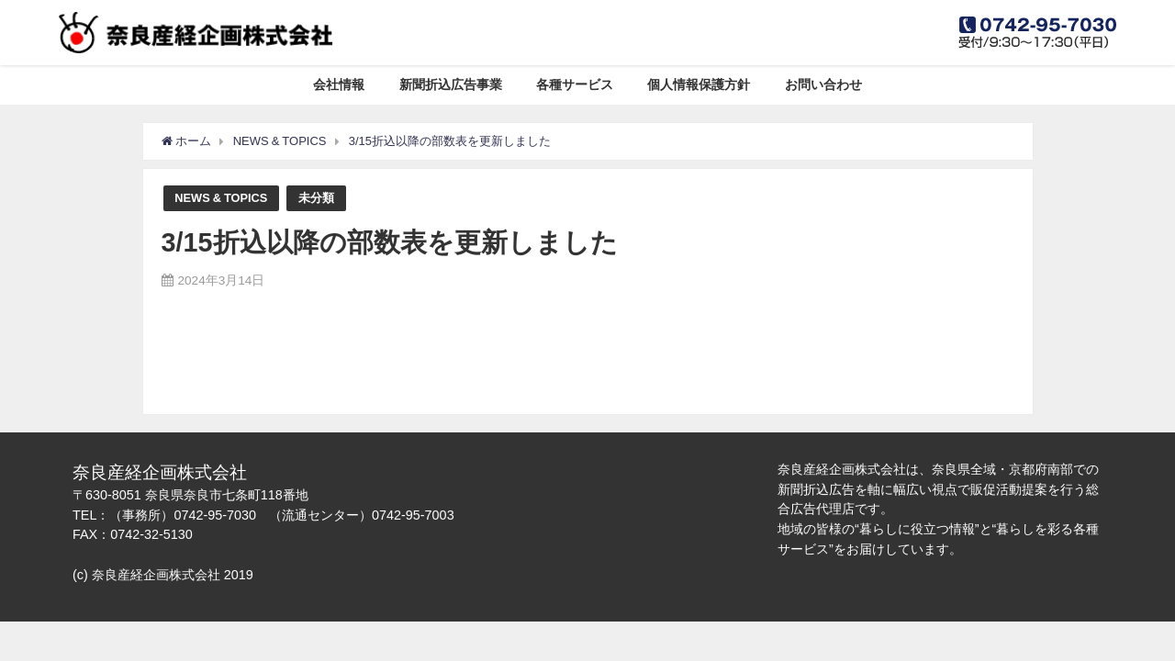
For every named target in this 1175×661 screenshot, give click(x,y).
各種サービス (574, 84)
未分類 (316, 198)
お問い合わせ (823, 84)
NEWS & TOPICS (220, 198)
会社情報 (338, 84)
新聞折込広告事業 (450, 84)
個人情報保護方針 (698, 84)
